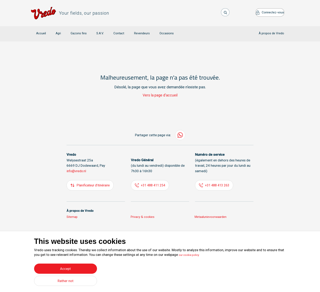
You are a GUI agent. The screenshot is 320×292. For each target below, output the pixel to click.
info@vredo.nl (77, 165)
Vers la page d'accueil (160, 89)
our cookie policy (192, 254)
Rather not (65, 281)
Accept (65, 267)
